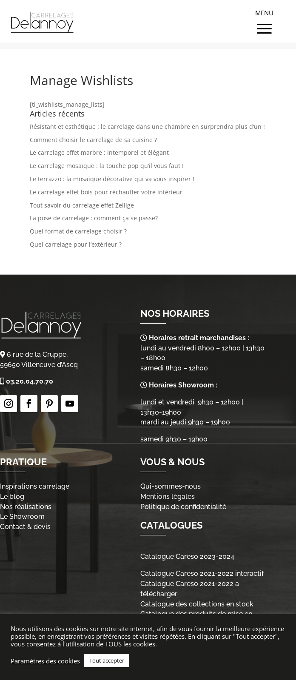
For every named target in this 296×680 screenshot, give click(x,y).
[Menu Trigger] (264, 19)
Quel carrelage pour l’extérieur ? (76, 244)
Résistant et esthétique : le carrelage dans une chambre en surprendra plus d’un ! (147, 126)
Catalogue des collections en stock (196, 604)
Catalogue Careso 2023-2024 (187, 556)
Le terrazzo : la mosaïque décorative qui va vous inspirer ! (112, 179)
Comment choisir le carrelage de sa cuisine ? (93, 140)
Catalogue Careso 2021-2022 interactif (202, 573)
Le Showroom (22, 516)
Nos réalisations (25, 507)
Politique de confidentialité (183, 507)
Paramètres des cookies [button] (45, 661)
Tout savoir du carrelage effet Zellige (82, 205)
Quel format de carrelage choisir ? (78, 231)
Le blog (12, 496)
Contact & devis (25, 527)
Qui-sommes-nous (170, 486)
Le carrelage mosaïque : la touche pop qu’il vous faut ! (107, 166)
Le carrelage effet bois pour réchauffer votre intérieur (106, 192)
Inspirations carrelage (34, 486)
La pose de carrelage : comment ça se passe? (94, 218)
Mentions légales (167, 496)
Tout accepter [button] (106, 660)
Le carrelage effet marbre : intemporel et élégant (99, 152)
